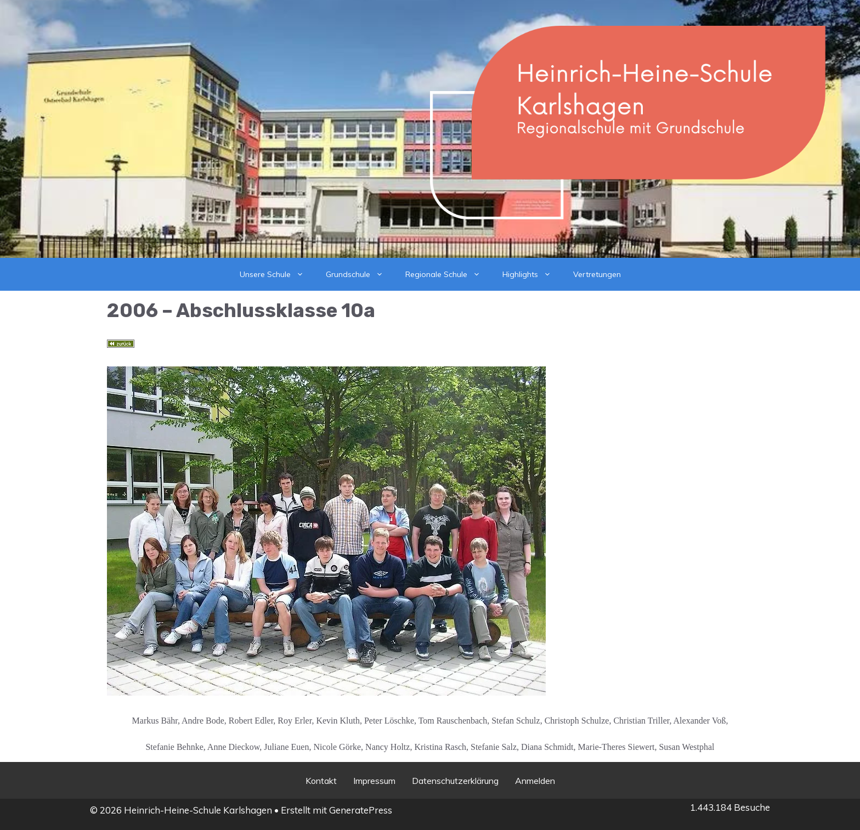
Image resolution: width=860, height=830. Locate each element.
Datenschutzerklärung (455, 780)
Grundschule (360, 274)
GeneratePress (360, 810)
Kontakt (321, 780)
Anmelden (535, 780)
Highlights (532, 274)
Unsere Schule (277, 274)
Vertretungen (597, 274)
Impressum (374, 780)
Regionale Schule (448, 274)
